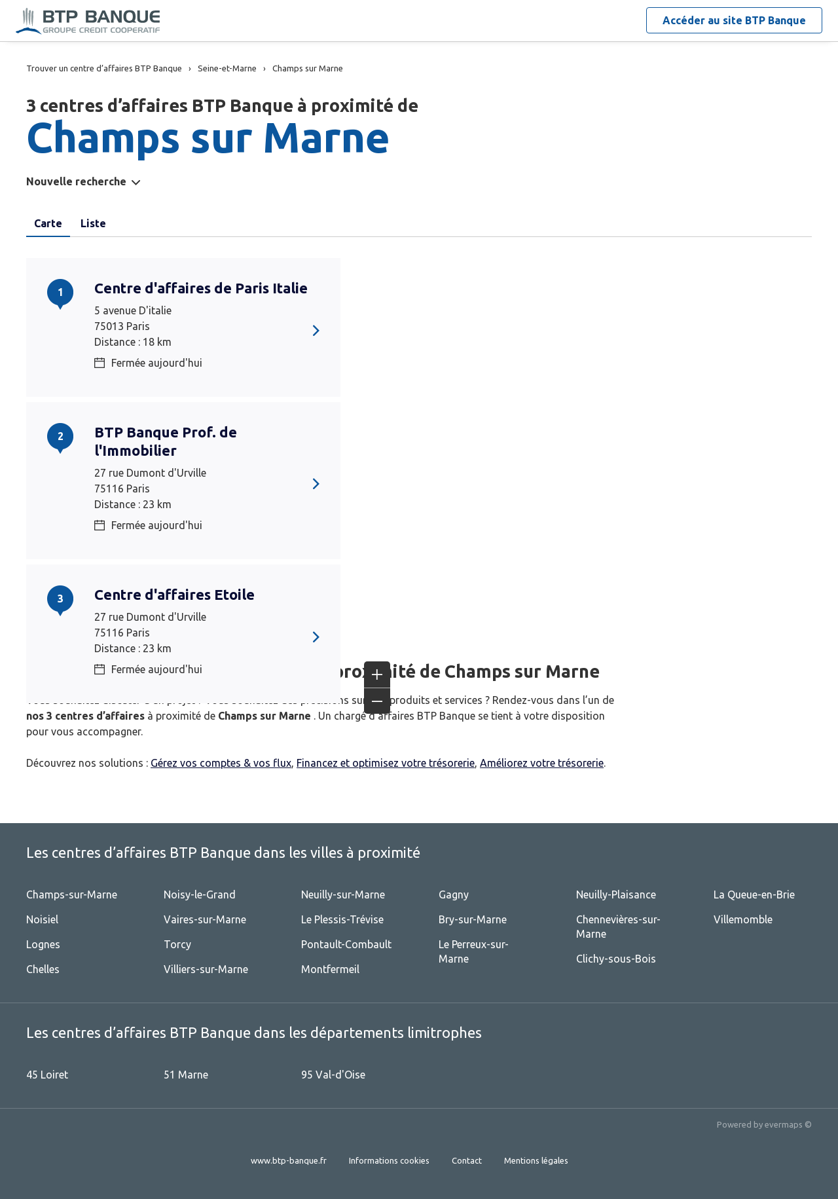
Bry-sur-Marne (473, 919)
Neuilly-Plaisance (616, 894)
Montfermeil (330, 969)
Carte (48, 223)
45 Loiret (47, 1074)
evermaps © (788, 1124)
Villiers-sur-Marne (206, 969)
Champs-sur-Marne (71, 894)
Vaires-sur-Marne (205, 919)
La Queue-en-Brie (754, 894)
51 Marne (186, 1074)
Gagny (454, 894)
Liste (93, 223)
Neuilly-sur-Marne (343, 894)
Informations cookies (389, 1160)
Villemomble (743, 919)
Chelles (43, 969)
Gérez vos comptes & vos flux (221, 763)
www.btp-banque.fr (289, 1160)
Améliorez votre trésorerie (542, 763)
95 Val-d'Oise (333, 1074)
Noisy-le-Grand (200, 894)
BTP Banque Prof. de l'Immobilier (165, 441)
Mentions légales (536, 1160)
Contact (467, 1160)
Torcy (177, 944)
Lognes (43, 944)
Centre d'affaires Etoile (174, 594)
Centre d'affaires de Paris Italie (201, 288)
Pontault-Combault (346, 944)
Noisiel (42, 919)
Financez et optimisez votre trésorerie (386, 763)
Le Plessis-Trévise (342, 919)
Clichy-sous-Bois (616, 959)
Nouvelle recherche (76, 181)
